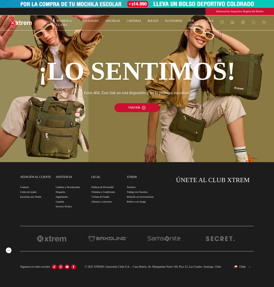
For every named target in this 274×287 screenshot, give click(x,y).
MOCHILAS (112, 20)
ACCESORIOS (173, 20)
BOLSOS (153, 20)
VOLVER (137, 108)
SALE (210, 20)
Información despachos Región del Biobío (240, 11)
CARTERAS (134, 20)
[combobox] (239, 267)
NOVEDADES (90, 20)
